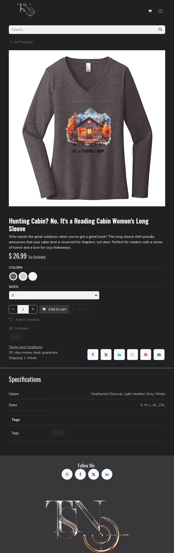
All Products (21, 42)
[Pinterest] (145, 354)
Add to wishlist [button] (24, 319)
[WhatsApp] (132, 354)
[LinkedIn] (119, 354)
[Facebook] (92, 354)
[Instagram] (67, 474)
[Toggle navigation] (160, 10)
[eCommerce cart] (149, 10)
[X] (106, 354)
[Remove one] (13, 309)
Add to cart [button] (54, 309)
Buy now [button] (82, 309)
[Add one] (33, 309)
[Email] (159, 354)
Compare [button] (19, 328)
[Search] (160, 29)
